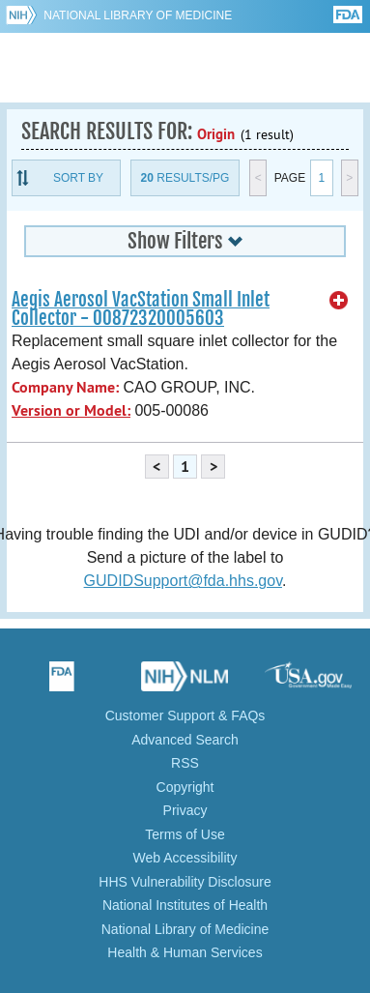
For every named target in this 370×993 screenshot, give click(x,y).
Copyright (185, 787)
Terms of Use (184, 834)
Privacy (185, 810)
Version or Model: (71, 410)
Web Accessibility (185, 857)
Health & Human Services (184, 952)
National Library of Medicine (137, 15)
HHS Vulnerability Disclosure (184, 882)
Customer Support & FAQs (185, 715)
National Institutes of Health (185, 905)
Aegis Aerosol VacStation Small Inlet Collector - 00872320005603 (141, 309)
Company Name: (65, 387)
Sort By (78, 178)
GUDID (185, 68)
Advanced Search (185, 739)
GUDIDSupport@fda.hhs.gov (183, 580)
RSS (185, 763)
